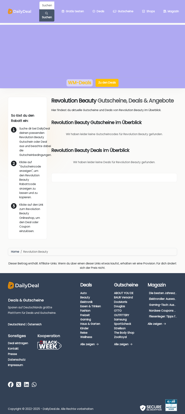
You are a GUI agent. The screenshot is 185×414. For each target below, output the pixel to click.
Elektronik (86, 302)
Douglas (119, 306)
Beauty (85, 297)
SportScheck (122, 324)
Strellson (120, 328)
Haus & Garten (90, 324)
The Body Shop (124, 333)
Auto (83, 293)
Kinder (84, 328)
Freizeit (85, 315)
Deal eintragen (18, 343)
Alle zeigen (89, 344)
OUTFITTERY (121, 315)
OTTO (118, 311)
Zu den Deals (107, 82)
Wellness (86, 337)
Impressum (15, 365)
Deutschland (16, 324)
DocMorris (120, 302)
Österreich (34, 324)
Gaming (85, 319)
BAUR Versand (123, 297)
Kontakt (13, 349)
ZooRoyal (120, 337)
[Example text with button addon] (46, 5)
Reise (83, 333)
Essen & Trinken (90, 306)
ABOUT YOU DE (123, 293)
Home (15, 252)
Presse (12, 354)
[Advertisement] (92, 50)
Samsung (120, 319)
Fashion (85, 311)
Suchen (47, 15)
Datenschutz (16, 360)
